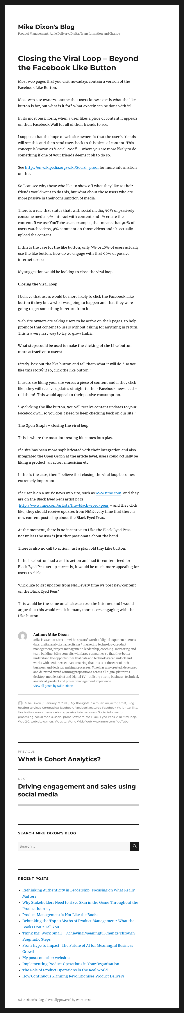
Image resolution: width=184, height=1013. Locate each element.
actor (114, 703)
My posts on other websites (46, 958)
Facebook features (88, 707)
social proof (62, 717)
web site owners (42, 721)
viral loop (129, 717)
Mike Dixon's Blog (46, 26)
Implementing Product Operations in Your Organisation (70, 964)
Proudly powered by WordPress (69, 1000)
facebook (66, 707)
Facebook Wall (112, 707)
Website (60, 721)
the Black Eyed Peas (100, 717)
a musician (101, 703)
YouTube (122, 721)
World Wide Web (80, 721)
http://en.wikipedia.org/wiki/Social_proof (62, 167)
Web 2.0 (23, 721)
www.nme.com (108, 493)
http (128, 707)
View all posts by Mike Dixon (53, 686)
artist (122, 703)
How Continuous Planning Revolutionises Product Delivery (73, 976)
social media (44, 717)
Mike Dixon (33, 703)
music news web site (49, 712)
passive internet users (81, 712)
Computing (50, 707)
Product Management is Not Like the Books (60, 915)
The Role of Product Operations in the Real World (65, 970)
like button (26, 712)
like (134, 707)
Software (78, 717)
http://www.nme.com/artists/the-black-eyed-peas (64, 505)
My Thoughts (80, 703)
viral (119, 717)
